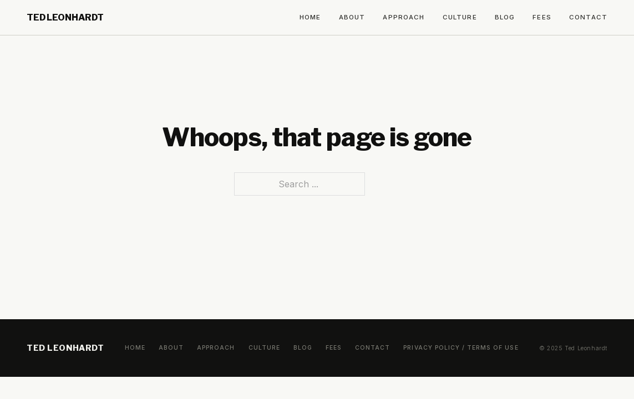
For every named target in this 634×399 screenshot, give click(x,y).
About (352, 17)
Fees (541, 17)
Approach (403, 17)
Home (310, 17)
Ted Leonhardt (65, 17)
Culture (460, 17)
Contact (588, 17)
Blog (505, 17)
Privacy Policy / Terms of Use (460, 347)
